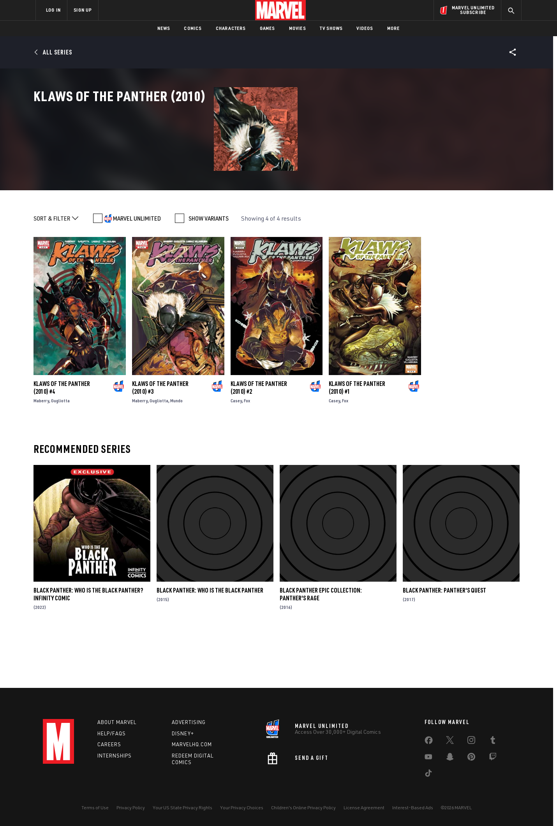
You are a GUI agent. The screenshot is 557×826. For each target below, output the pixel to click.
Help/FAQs (111, 733)
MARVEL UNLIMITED (137, 271)
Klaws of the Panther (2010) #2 (259, 440)
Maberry (41, 453)
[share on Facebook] (429, 742)
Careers (109, 744)
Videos (364, 28)
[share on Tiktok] (428, 775)
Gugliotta (60, 453)
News (163, 28)
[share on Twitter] (450, 741)
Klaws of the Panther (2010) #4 (61, 440)
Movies (297, 28)
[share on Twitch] (493, 758)
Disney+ (183, 733)
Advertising (189, 722)
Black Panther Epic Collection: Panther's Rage (321, 646)
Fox (247, 453)
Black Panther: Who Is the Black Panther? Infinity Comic (88, 646)
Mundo (176, 453)
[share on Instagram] (471, 741)
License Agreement (364, 807)
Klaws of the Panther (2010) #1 (357, 440)
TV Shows (331, 28)
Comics (192, 28)
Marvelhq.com (192, 744)
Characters (231, 28)
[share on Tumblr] (493, 741)
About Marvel (116, 722)
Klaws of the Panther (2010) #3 (160, 440)
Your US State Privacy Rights (182, 807)
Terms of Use (95, 807)
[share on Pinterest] (471, 758)
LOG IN (53, 10)
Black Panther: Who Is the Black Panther (210, 643)
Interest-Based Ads (412, 807)
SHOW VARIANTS (209, 271)
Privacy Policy (130, 807)
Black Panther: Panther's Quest (444, 643)
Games (267, 28)
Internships (114, 755)
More (393, 28)
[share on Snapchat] (450, 758)
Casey (236, 453)
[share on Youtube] (428, 758)
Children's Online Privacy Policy (303, 807)
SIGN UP (83, 10)
